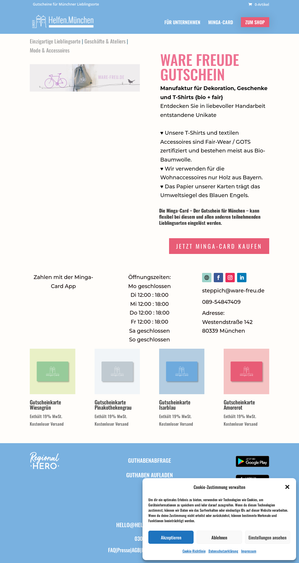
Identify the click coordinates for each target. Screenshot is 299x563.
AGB (136, 550)
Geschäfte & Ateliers (105, 41)
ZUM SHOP (255, 22)
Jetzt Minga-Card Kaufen (219, 246)
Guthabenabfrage (149, 460)
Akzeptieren (171, 537)
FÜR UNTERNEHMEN (182, 23)
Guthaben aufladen (149, 475)
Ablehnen (219, 537)
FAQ (112, 550)
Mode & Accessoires (49, 50)
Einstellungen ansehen (267, 537)
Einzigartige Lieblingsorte (55, 41)
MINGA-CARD (220, 23)
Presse (123, 550)
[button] (287, 487)
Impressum (248, 550)
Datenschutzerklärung (223, 550)
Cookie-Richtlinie (194, 550)
